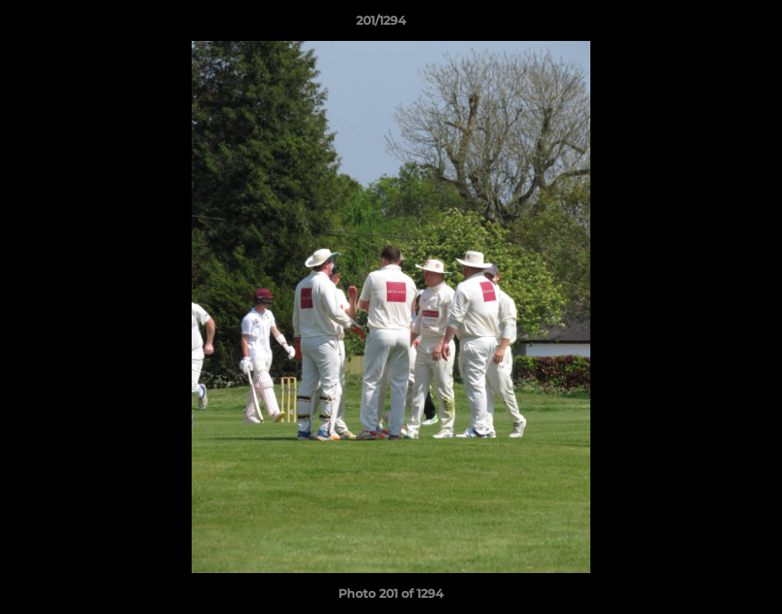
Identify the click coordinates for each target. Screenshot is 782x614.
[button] (710, 24)
